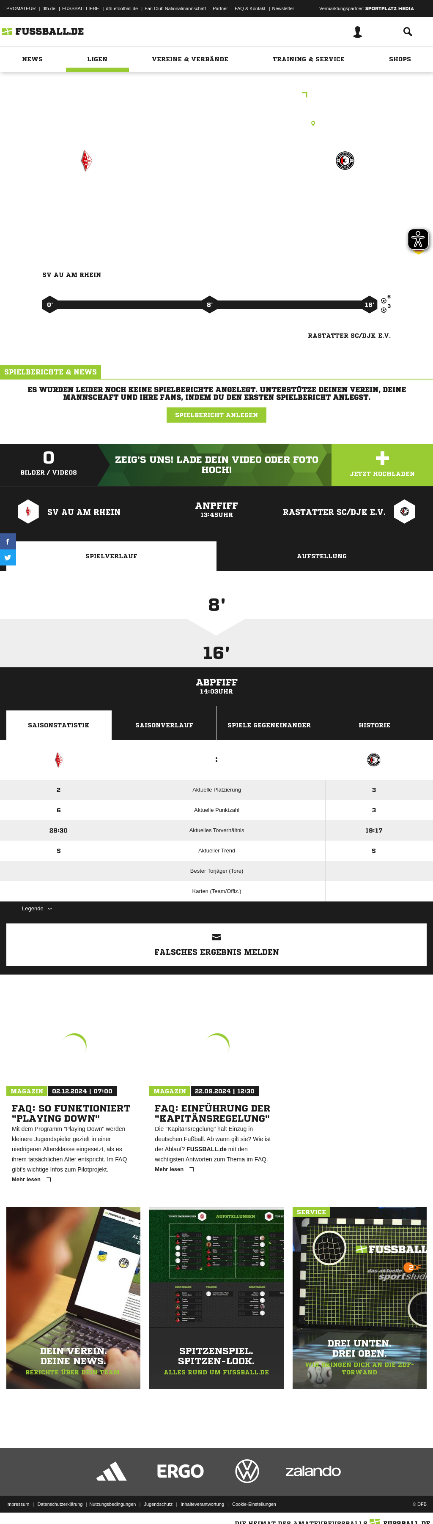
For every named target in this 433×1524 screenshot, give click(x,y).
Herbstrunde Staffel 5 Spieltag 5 (217, 95)
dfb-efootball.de (122, 8)
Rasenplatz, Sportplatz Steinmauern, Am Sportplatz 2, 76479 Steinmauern (216, 123)
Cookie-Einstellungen (254, 1504)
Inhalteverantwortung (202, 1504)
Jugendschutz (158, 1504)
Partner (220, 8)
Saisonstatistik (59, 725)
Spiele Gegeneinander (269, 725)
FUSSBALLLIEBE (80, 8)
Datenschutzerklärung (59, 1504)
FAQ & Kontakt (250, 8)
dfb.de (48, 8)
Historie (374, 725)
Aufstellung (322, 556)
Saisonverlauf (164, 725)
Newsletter (283, 8)
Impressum (17, 1504)
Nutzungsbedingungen (112, 1504)
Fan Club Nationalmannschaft (175, 8)
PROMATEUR (21, 8)
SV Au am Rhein (86, 197)
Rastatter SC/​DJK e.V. (345, 203)
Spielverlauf (111, 556)
